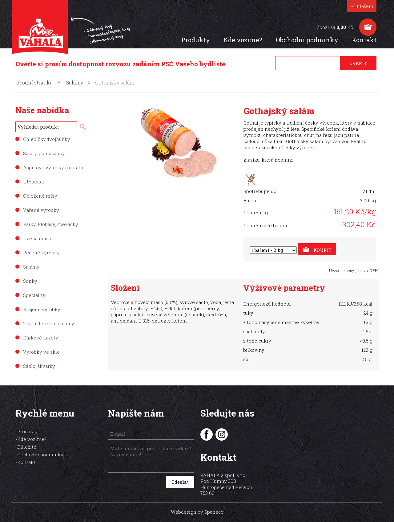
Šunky (30, 281)
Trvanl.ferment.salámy (48, 323)
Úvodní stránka (34, 82)
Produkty (197, 40)
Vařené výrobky (41, 210)
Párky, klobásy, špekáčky (50, 224)
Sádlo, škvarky (39, 366)
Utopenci (33, 182)
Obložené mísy (40, 196)
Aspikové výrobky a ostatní (54, 167)
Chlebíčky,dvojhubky (46, 139)
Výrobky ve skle (41, 352)
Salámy (74, 82)
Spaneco (213, 503)
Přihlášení (364, 6)
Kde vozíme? (245, 40)
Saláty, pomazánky (44, 153)
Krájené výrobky (41, 309)
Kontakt (366, 40)
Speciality (34, 295)
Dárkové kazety (40, 338)
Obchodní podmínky (309, 40)
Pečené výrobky (41, 252)
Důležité (26, 447)
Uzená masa (37, 238)
